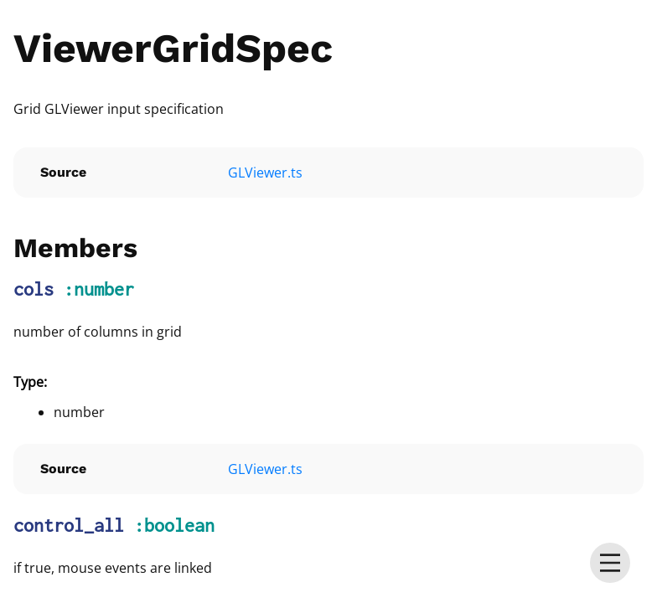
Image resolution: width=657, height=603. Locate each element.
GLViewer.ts (265, 172)
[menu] (610, 563)
